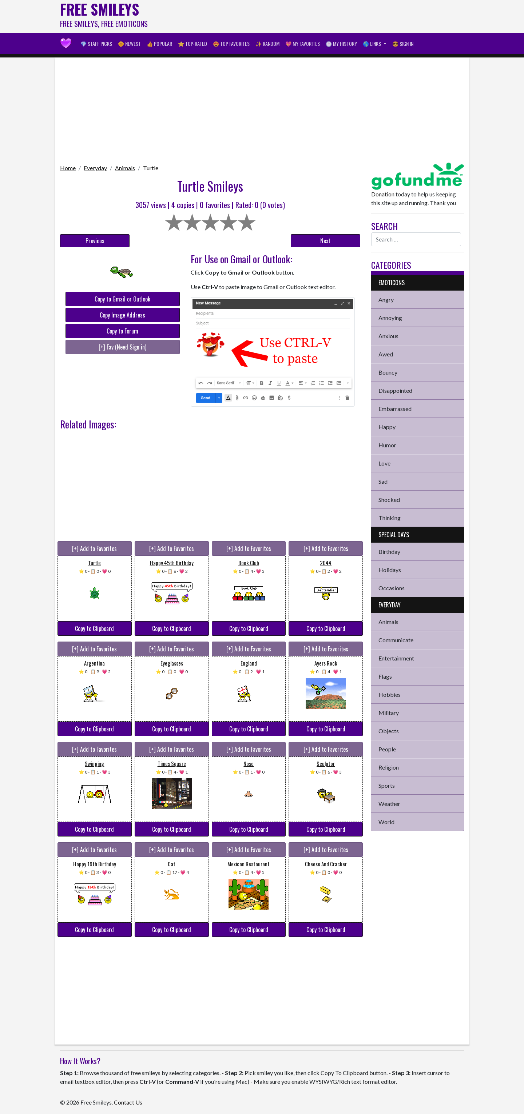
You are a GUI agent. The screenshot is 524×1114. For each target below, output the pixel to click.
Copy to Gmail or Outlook (122, 299)
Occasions (391, 587)
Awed (385, 354)
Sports (386, 785)
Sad (383, 481)
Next (325, 240)
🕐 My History (341, 43)
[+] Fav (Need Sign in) (122, 347)
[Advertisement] (331, 16)
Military (388, 712)
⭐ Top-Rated (192, 43)
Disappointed (395, 390)
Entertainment (396, 658)
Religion (388, 767)
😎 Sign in (402, 43)
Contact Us (128, 1102)
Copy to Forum (122, 331)
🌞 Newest (129, 43)
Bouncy (387, 372)
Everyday (95, 167)
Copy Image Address (122, 315)
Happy (387, 426)
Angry (386, 299)
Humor (387, 445)
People (387, 749)
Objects (388, 730)
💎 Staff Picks (96, 43)
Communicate (395, 639)
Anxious (388, 335)
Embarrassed (395, 408)
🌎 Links (372, 43)
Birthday (389, 551)
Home (68, 167)
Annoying (390, 317)
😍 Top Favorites (231, 43)
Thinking (389, 517)
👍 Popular (159, 43)
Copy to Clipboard (94, 628)
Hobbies (389, 694)
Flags (385, 676)
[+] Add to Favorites (94, 548)
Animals (125, 167)
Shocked (389, 499)
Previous (95, 240)
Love (384, 463)
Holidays (389, 569)
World (386, 821)
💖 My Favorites (302, 43)
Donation (382, 194)
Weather (389, 803)
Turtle (150, 167)
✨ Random (267, 43)
